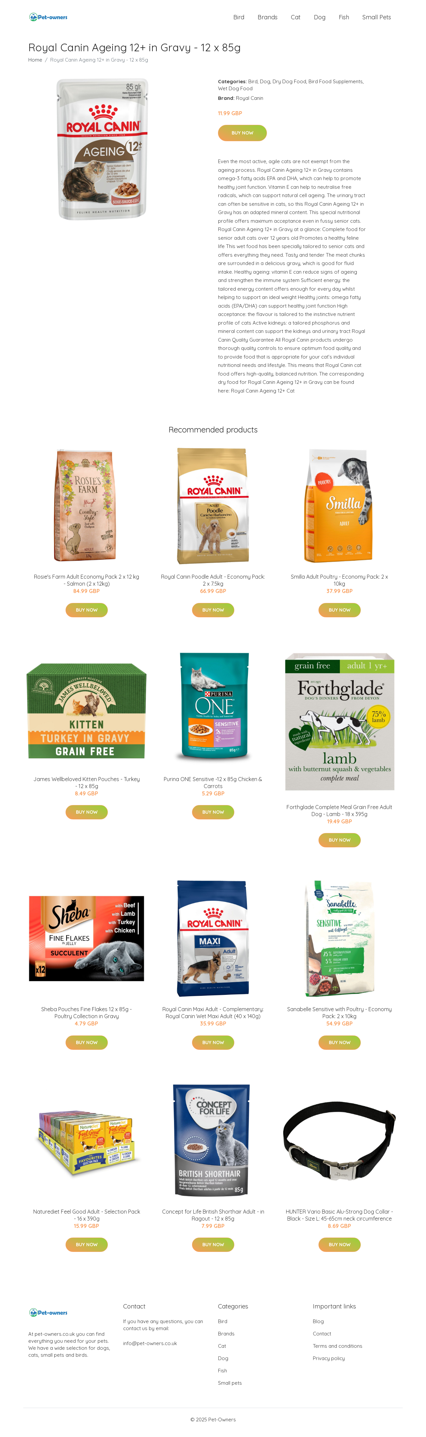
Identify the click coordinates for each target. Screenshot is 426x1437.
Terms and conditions (337, 1352)
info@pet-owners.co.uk (150, 1349)
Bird (238, 20)
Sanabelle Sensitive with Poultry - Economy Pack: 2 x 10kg (339, 1018)
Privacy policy (329, 1364)
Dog (319, 20)
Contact (322, 1339)
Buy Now (242, 139)
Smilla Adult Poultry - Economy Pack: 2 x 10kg (339, 586)
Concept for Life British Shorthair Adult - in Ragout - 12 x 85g (213, 1221)
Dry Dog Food (289, 87)
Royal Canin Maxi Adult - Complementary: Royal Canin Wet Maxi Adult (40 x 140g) (213, 1018)
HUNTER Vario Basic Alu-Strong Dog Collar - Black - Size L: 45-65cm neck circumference (339, 1221)
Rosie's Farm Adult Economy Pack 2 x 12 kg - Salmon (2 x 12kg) (86, 586)
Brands (268, 20)
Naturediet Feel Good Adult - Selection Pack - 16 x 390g (86, 1221)
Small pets (376, 20)
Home (35, 65)
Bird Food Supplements (336, 87)
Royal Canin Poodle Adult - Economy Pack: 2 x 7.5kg (213, 586)
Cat (296, 20)
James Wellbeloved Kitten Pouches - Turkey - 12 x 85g (86, 788)
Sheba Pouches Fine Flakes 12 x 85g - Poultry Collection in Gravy (86, 1018)
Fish (344, 20)
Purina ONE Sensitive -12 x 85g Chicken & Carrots (213, 788)
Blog (318, 1327)
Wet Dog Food (235, 94)
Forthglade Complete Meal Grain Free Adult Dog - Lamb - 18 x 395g (339, 816)
